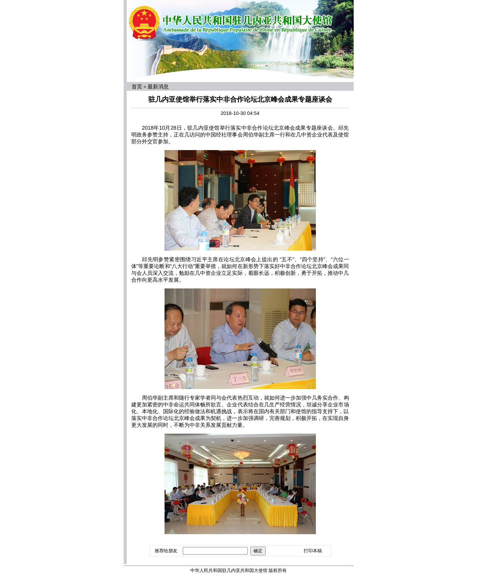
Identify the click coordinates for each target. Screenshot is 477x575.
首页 (137, 87)
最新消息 (158, 87)
